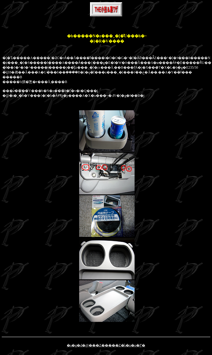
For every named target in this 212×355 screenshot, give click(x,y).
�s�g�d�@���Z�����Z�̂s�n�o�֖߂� (106, 345)
